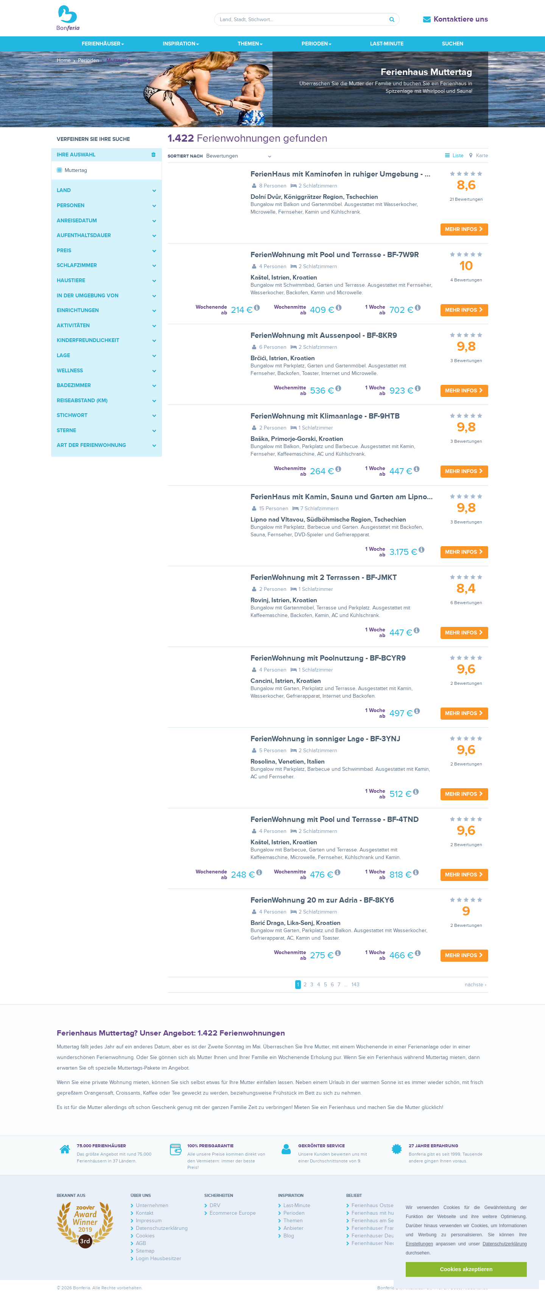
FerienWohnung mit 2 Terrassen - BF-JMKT (324, 577)
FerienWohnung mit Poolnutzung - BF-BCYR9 (328, 658)
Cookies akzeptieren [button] (466, 1269)
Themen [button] (250, 44)
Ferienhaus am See (374, 1220)
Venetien (291, 761)
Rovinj (259, 600)
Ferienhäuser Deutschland (383, 1236)
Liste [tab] (454, 155)
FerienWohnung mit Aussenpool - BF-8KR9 (324, 335)
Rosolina (263, 761)
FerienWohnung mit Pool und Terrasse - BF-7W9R (335, 254)
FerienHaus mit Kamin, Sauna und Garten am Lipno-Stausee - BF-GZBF (372, 496)
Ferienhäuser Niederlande (382, 1243)
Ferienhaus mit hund (376, 1213)
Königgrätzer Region (313, 197)
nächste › (475, 984)
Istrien (280, 277)
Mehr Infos (464, 229)
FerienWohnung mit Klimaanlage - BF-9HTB (325, 416)
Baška (259, 439)
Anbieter (293, 1228)
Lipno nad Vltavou (277, 519)
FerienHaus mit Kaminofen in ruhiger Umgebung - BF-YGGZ (353, 174)
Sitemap (145, 1251)
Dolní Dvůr (266, 197)
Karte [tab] (477, 155)
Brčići (258, 358)
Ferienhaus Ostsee (374, 1205)
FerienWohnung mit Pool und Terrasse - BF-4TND (335, 819)
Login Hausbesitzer (158, 1258)
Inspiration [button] (181, 44)
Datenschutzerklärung (505, 1244)
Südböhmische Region (339, 519)
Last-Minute (386, 44)
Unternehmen (152, 1205)
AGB (141, 1243)
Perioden (294, 1213)
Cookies (145, 1236)
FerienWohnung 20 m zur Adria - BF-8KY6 (322, 900)
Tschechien (362, 197)
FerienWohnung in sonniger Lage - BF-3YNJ (325, 739)
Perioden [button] (317, 44)
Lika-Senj (300, 923)
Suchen (452, 44)
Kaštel (259, 277)
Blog (288, 1236)
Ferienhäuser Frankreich (381, 1228)
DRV (215, 1205)
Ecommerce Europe (233, 1213)
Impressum (149, 1220)
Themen (293, 1220)
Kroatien (305, 277)
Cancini (261, 681)
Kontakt (144, 1213)
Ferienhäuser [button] (103, 44)
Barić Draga (267, 923)
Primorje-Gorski (293, 439)
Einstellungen (419, 1244)
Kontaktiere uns (461, 19)
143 (356, 984)
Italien (316, 761)
